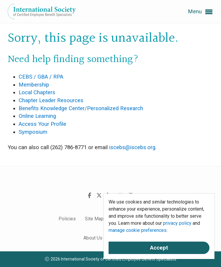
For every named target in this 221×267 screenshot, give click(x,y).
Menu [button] (200, 12)
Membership (34, 85)
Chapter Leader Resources (51, 100)
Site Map (94, 219)
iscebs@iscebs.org (132, 147)
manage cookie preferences (138, 230)
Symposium (33, 132)
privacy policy (177, 223)
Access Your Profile (42, 124)
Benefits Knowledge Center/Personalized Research (81, 108)
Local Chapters (37, 92)
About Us (92, 238)
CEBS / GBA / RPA (41, 77)
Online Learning (37, 116)
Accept (159, 248)
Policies (67, 219)
